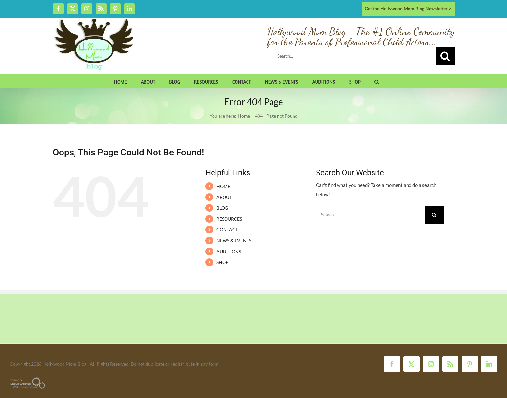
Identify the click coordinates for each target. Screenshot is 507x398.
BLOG (222, 207)
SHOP (222, 262)
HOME (223, 186)
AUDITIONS (228, 251)
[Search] (445, 56)
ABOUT (224, 197)
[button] (376, 81)
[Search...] (354, 56)
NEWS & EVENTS (233, 240)
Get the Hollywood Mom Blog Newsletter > (408, 8)
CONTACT (227, 229)
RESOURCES (229, 219)
